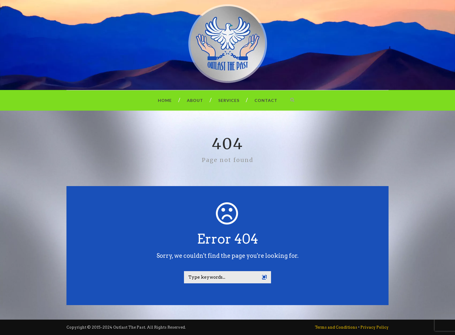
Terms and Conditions (336, 327)
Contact (265, 100)
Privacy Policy (374, 327)
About (195, 100)
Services (228, 100)
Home (165, 100)
